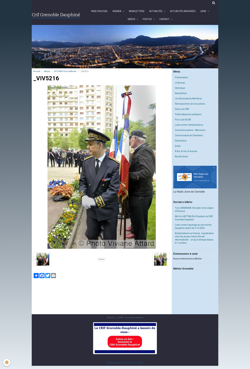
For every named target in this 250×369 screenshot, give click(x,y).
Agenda (117, 11)
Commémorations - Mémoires (190, 130)
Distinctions (181, 140)
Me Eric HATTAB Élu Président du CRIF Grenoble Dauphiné (194, 218)
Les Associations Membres (188, 98)
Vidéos (132, 19)
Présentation (181, 77)
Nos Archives (181, 156)
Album (47, 71)
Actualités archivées (183, 11)
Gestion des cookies (134, 362)
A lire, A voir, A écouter (186, 151)
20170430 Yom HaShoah (65, 71)
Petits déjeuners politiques (188, 114)
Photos (147, 19)
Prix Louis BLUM (183, 119)
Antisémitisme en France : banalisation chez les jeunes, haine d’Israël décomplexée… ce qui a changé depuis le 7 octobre (194, 238)
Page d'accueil (99, 11)
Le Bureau (180, 82)
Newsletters (136, 11)
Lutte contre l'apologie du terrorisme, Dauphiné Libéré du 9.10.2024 (193, 226)
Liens (203, 11)
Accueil (36, 71)
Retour (102, 259)
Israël (177, 146)
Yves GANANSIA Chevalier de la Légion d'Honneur (194, 209)
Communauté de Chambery (189, 135)
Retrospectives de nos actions (190, 104)
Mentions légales (114, 362)
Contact (164, 19)
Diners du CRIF (182, 109)
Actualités (156, 11)
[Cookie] (6, 362)
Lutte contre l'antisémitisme (189, 125)
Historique (180, 88)
